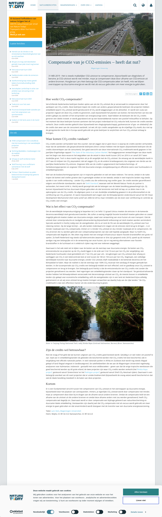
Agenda (99, 5)
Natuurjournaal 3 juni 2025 (22, 99)
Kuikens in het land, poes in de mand (25, 120)
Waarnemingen (68, 5)
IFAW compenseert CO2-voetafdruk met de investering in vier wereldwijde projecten (26, 143)
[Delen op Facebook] (140, 94)
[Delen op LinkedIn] (147, 94)
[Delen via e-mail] (151, 94)
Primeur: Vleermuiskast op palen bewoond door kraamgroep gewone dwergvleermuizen (25, 174)
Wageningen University (99, 68)
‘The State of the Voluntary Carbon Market (89, 152)
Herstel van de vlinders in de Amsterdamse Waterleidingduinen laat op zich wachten (26, 53)
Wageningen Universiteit (70, 411)
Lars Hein (55, 411)
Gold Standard (92, 183)
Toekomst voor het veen (21, 104)
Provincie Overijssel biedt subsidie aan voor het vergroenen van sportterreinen (26, 112)
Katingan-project (92, 372)
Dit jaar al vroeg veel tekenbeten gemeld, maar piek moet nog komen (25, 63)
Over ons (86, 5)
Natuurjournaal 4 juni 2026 (22, 69)
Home (33, 5)
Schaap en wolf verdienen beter (23, 159)
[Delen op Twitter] (144, 94)
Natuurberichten (48, 5)
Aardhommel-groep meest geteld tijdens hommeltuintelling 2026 (24, 81)
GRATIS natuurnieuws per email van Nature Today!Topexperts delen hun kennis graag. (24, 29)
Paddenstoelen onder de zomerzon (25, 75)
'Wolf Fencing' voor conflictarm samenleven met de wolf (23, 165)
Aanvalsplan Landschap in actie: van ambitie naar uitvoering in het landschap (25, 90)
